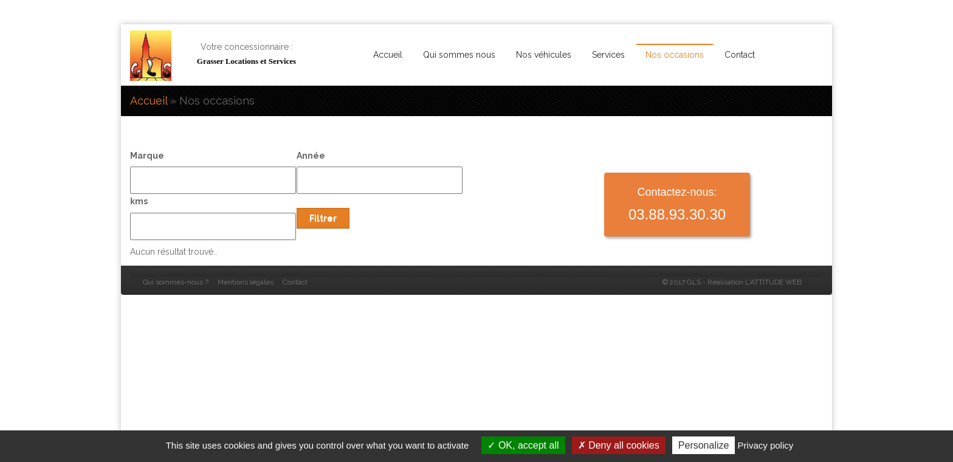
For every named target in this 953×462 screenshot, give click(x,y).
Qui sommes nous (459, 55)
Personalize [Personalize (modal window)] (703, 445)
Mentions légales (246, 282)
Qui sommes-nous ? (175, 282)
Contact (739, 55)
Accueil (387, 55)
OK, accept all (523, 445)
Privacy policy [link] (766, 445)
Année (311, 155)
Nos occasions (674, 55)
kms (139, 201)
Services (608, 55)
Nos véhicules (543, 55)
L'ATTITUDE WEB (773, 282)
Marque (147, 155)
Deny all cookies (618, 445)
